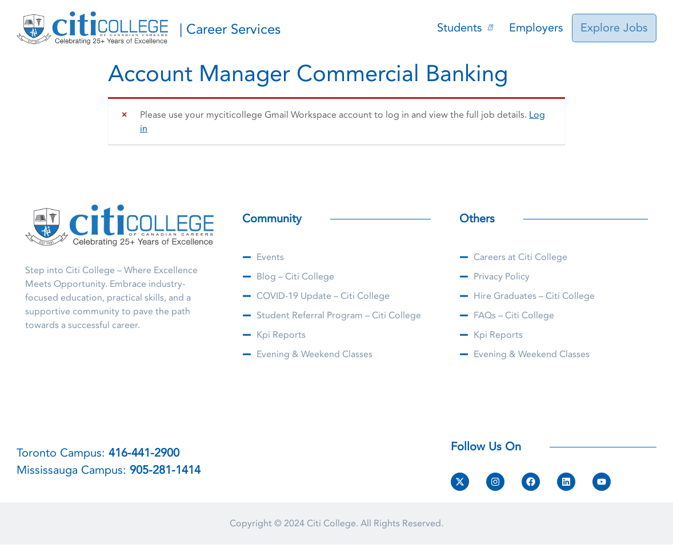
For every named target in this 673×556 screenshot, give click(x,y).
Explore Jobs (615, 27)
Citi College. (332, 523)
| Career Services (230, 29)
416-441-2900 (144, 453)
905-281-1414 (165, 470)
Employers (538, 27)
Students (466, 27)
